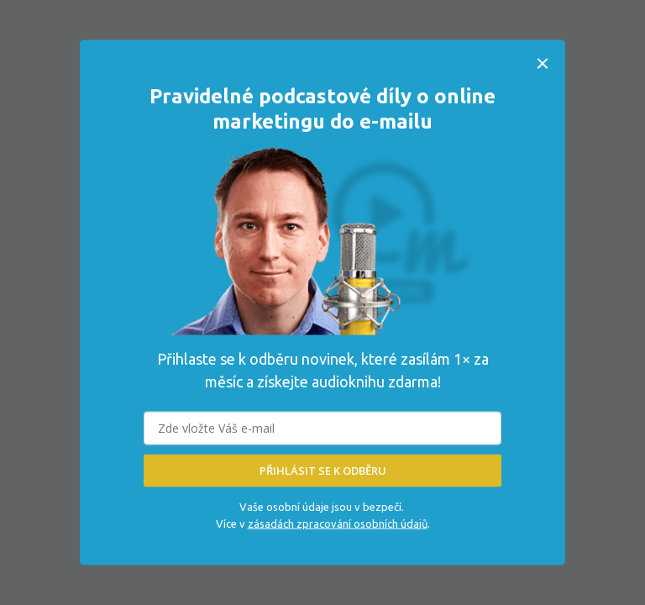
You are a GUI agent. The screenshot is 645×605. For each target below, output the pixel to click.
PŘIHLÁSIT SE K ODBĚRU (323, 470)
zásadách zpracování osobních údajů (337, 523)
